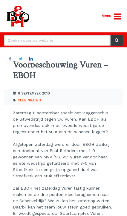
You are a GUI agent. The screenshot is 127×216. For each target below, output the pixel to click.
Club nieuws (29, 100)
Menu (111, 16)
